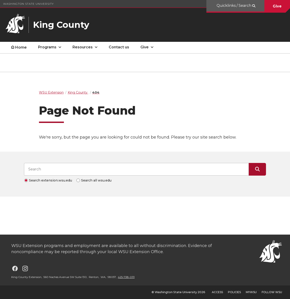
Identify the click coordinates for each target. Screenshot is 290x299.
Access (217, 292)
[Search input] (136, 169)
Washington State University (28, 3)
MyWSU (251, 292)
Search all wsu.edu (96, 180)
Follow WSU (272, 292)
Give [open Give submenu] (144, 47)
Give (277, 6)
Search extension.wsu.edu (50, 180)
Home (21, 47)
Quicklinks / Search (234, 5)
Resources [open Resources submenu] (82, 47)
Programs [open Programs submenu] (47, 47)
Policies (234, 292)
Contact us (119, 47)
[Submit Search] (257, 169)
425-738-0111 (126, 277)
